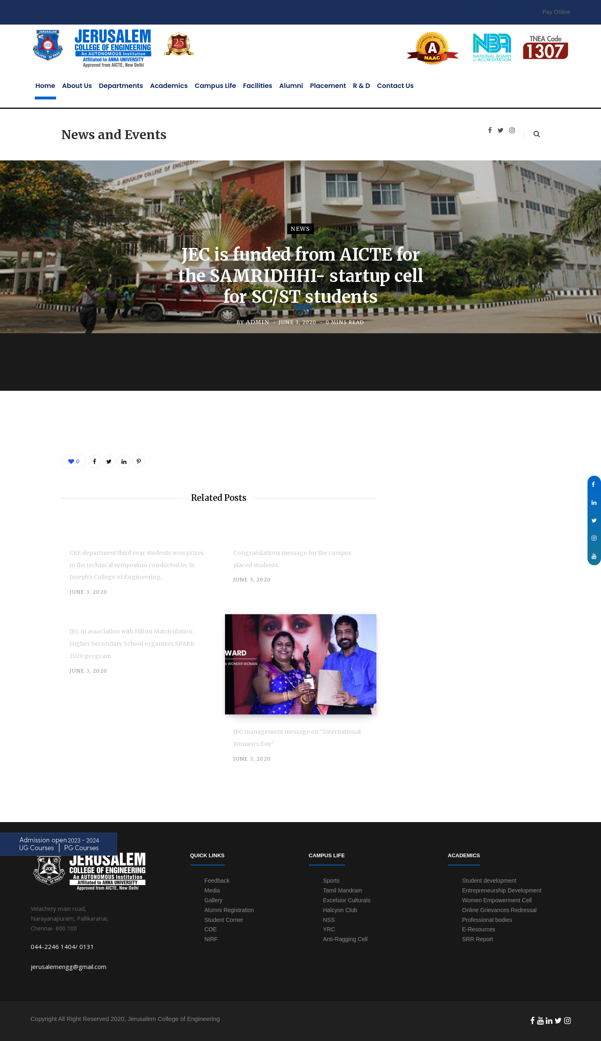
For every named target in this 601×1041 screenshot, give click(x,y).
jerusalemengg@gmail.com (68, 966)
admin (257, 322)
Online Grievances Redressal (499, 910)
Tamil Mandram (342, 890)
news (300, 229)
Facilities (257, 85)
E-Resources (478, 929)
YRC (329, 929)
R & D (361, 85)
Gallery (214, 900)
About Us (77, 85)
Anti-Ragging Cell (345, 939)
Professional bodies (487, 920)
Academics (169, 85)
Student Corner (224, 920)
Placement (328, 85)
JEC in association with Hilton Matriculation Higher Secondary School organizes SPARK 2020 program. (132, 644)
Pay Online (556, 12)
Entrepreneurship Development (502, 890)
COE (447, 12)
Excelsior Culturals (347, 900)
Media (212, 890)
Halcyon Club (340, 910)
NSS (329, 920)
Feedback (474, 12)
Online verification (518, 12)
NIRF (211, 939)
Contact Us (395, 85)
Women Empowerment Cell (497, 900)
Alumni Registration (229, 910)
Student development (489, 880)
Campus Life (215, 85)
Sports (331, 880)
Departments (121, 85)
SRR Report (477, 939)
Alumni (291, 85)
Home (45, 85)
